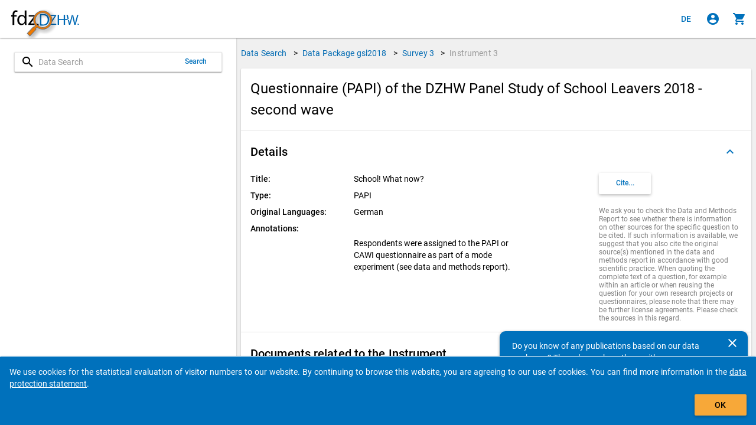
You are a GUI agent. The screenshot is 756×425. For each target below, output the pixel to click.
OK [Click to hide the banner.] (720, 405)
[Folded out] (730, 152)
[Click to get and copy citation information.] (625, 183)
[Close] (732, 343)
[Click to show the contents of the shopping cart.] (739, 19)
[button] (496, 152)
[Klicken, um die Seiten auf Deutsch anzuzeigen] (686, 19)
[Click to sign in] (713, 19)
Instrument (473, 53)
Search (196, 61)
